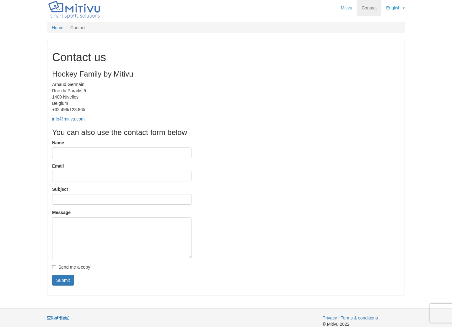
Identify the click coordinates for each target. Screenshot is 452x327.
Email (58, 166)
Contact (369, 7)
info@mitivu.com (68, 118)
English (395, 7)
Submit (63, 280)
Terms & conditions (359, 317)
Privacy (330, 317)
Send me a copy (71, 267)
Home (57, 27)
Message (61, 212)
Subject (60, 189)
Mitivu (346, 7)
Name (58, 142)
